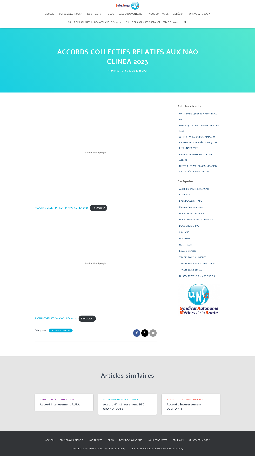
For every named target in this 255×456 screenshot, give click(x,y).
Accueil (49, 13)
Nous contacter (158, 13)
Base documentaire (131, 13)
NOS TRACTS (186, 244)
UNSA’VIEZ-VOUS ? (199, 13)
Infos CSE (184, 232)
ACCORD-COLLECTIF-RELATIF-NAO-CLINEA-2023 (61, 208)
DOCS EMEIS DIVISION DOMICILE (196, 219)
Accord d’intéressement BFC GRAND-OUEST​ (123, 406)
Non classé (184, 238)
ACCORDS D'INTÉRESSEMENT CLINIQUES (58, 399)
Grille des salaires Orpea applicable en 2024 (152, 22)
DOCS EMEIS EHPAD (189, 225)
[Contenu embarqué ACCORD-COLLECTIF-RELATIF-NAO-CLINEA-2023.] (96, 152)
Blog (111, 13)
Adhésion (178, 13)
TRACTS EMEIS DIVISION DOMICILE (197, 263)
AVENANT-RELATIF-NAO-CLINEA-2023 (56, 318)
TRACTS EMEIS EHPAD (190, 269)
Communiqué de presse (191, 207)
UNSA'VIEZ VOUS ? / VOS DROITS (197, 276)
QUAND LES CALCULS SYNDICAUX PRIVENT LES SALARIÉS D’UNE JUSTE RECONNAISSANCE (198, 143)
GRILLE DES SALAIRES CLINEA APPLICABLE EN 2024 (94, 22)
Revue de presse (187, 250)
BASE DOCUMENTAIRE (190, 200)
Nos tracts (95, 13)
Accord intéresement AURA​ (60, 404)
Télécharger (98, 208)
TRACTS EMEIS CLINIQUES (192, 257)
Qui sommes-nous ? (70, 13)
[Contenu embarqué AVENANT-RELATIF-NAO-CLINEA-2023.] (96, 263)
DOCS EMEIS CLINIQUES (60, 330)
